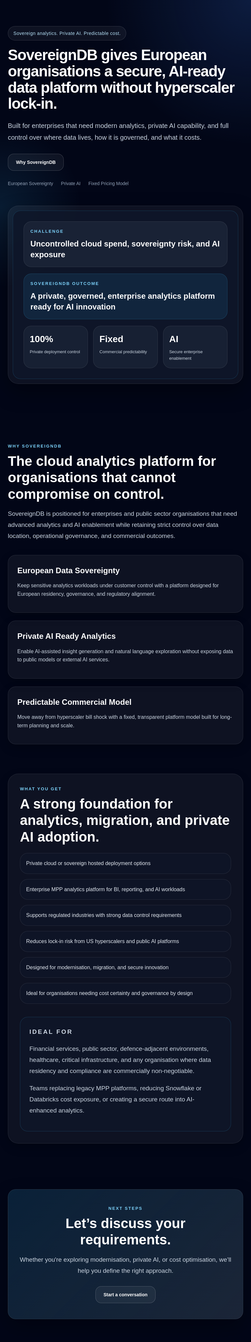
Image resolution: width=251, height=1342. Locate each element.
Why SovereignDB (36, 162)
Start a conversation (126, 1294)
